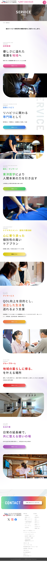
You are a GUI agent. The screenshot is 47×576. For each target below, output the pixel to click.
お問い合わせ (26, 565)
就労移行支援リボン (27, 571)
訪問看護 (27, 530)
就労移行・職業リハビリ (30, 551)
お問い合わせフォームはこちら (33, 518)
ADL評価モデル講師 (29, 553)
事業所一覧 (37, 543)
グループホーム (28, 540)
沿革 (36, 534)
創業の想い (37, 532)
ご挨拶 (36, 530)
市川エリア (37, 538)
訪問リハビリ (27, 532)
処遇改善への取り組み (27, 563)
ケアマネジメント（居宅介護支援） (28, 536)
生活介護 (27, 542)
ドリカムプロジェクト (29, 549)
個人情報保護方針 (27, 567)
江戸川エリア (37, 541)
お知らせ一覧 (26, 558)
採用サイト (25, 569)
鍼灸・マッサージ (28, 534)
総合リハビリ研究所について (29, 545)
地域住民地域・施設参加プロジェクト (29, 555)
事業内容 (25, 528)
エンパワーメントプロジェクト (29, 547)
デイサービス (27, 539)
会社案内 (35, 528)
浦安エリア (37, 536)
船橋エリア (37, 539)
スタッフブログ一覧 (27, 560)
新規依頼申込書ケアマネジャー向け (30, 561)
